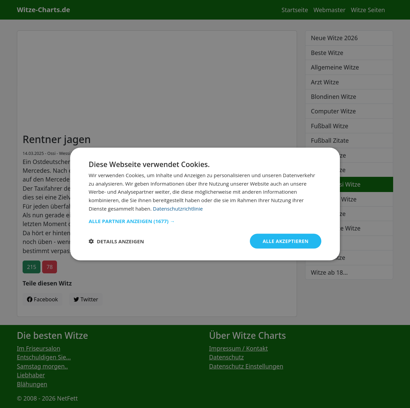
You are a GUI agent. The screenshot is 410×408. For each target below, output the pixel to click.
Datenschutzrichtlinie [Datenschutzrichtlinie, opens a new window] (178, 208)
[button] (205, 221)
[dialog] (205, 204)
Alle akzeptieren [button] (286, 241)
